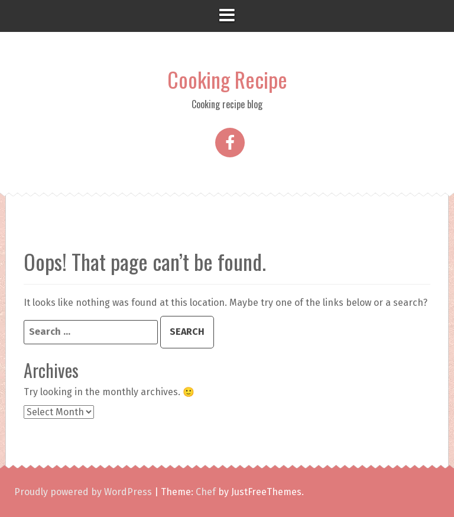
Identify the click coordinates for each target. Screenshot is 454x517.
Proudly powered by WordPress (83, 491)
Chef (206, 491)
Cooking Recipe (227, 79)
